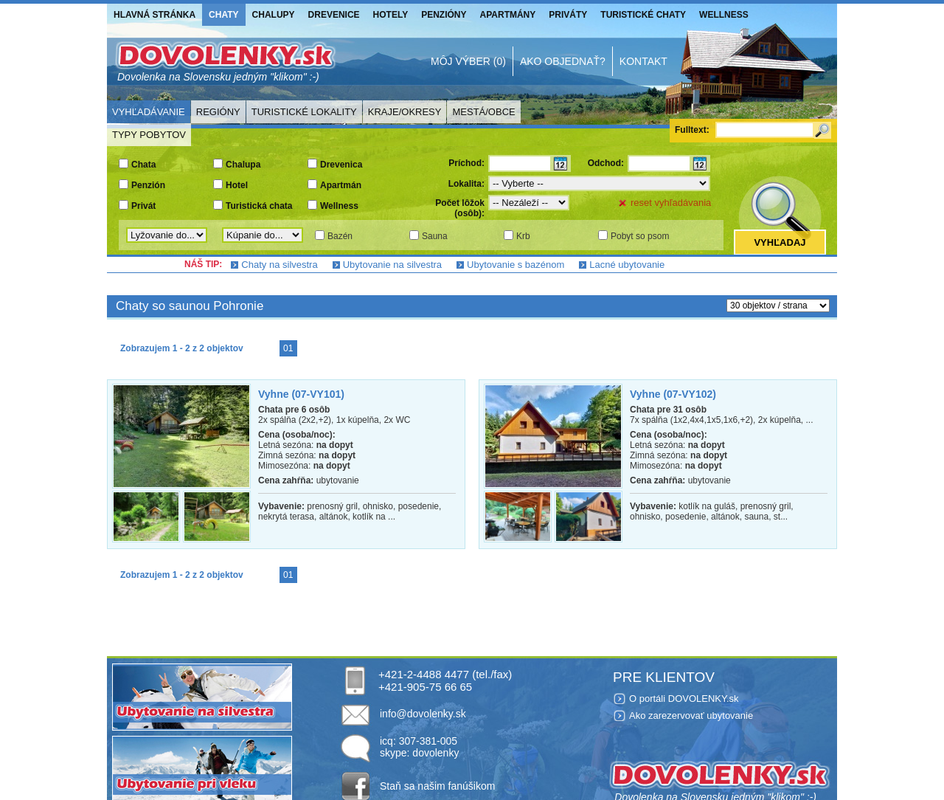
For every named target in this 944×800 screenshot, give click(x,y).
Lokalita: (466, 184)
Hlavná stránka (154, 15)
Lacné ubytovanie (626, 264)
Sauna (435, 236)
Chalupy (273, 15)
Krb (523, 236)
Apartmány (508, 15)
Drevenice (334, 15)
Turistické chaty (643, 15)
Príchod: (466, 163)
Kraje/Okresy (405, 111)
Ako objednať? (562, 61)
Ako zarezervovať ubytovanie (691, 715)
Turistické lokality (304, 111)
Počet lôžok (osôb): (460, 208)
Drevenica (341, 164)
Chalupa (243, 164)
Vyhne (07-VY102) (673, 394)
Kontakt (643, 61)
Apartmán (340, 185)
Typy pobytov (149, 134)
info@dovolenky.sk (423, 714)
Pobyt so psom (640, 236)
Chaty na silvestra (279, 264)
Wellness (724, 15)
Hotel (237, 185)
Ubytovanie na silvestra (392, 264)
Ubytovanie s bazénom (515, 264)
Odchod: (606, 163)
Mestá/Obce (483, 111)
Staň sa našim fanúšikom (437, 786)
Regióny (218, 111)
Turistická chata (259, 206)
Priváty (568, 15)
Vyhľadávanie (148, 111)
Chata (143, 164)
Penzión (148, 185)
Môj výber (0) (468, 61)
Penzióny (443, 15)
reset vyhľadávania (671, 202)
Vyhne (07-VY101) (301, 394)
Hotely (391, 15)
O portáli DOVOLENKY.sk (684, 698)
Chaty (223, 15)
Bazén (340, 236)
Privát (143, 206)
